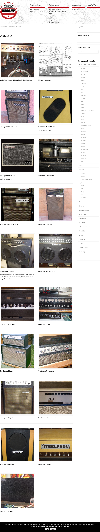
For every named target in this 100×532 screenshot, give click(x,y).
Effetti (50, 14)
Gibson (83, 107)
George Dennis (83, 247)
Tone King (82, 252)
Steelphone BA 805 (7, 464)
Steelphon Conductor (46, 176)
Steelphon (18, 26)
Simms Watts (84, 149)
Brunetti (83, 80)
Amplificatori (11, 26)
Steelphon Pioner (7, 371)
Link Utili (32, 11)
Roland (81, 235)
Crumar (83, 174)
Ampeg (83, 68)
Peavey (83, 146)
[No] (97, 527)
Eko (82, 89)
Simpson (83, 152)
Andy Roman (84, 71)
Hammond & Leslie (86, 180)
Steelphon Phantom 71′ (46, 324)
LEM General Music (86, 125)
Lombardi (82, 239)
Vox (82, 161)
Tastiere (51, 16)
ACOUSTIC (82, 222)
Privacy (53, 529)
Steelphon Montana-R (46, 271)
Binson (83, 74)
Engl (82, 92)
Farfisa (83, 98)
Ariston (81, 256)
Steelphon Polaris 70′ (8, 127)
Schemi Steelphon (44, 80)
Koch (82, 116)
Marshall (83, 131)
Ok (47, 529)
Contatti (92, 5)
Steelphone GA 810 (45, 464)
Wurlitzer (83, 197)
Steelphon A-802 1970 (46, 127)
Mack (82, 128)
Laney (82, 119)
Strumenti (54, 5)
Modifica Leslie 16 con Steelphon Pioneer (16, 80)
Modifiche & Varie (54, 22)
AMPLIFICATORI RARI (55, 9)
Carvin (81, 243)
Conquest (83, 83)
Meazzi (83, 134)
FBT (82, 101)
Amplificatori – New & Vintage (57, 11)
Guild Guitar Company (87, 110)
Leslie (82, 186)
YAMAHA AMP (83, 218)
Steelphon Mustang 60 (8, 324)
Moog (82, 191)
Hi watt (83, 113)
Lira (82, 189)
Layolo (83, 122)
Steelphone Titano (7, 511)
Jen (81, 183)
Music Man (84, 140)
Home (5, 26)
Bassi (50, 18)
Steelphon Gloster (45, 224)
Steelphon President (46, 371)
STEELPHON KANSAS (7, 271)
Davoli (82, 86)
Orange (83, 143)
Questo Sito (36, 5)
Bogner (83, 77)
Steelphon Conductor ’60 (9, 224)
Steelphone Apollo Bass (47, 418)
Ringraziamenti (34, 9)
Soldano (83, 155)
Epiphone (83, 95)
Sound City (82, 231)
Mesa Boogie (84, 137)
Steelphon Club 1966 (8, 176)
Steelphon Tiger (6, 418)
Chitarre (51, 20)
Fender (83, 104)
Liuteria (76, 5)
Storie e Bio (75, 9)
